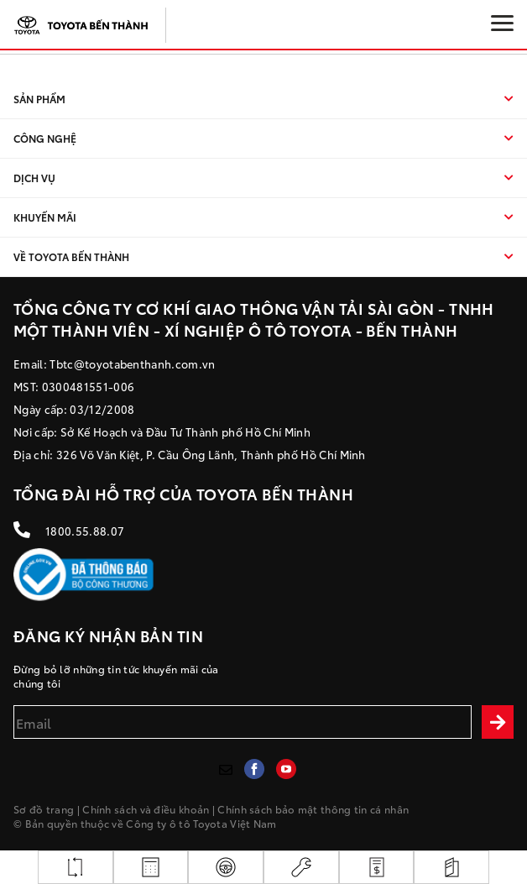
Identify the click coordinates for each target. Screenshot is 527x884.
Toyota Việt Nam (235, 823)
